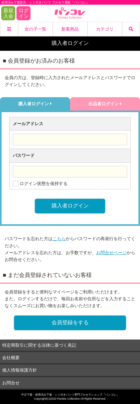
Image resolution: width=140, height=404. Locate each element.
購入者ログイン (35, 103)
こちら (59, 238)
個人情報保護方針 (19, 370)
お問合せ (11, 382)
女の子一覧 (35, 28)
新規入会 (8, 13)
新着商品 (70, 28)
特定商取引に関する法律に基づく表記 (39, 345)
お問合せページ (111, 252)
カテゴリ (105, 28)
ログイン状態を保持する (44, 183)
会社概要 (11, 357)
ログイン (24, 13)
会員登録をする (70, 323)
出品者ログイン (105, 103)
